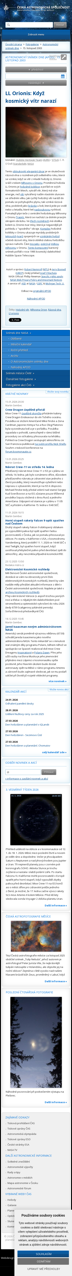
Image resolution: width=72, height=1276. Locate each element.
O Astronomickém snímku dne (29, 361)
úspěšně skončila (31, 413)
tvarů (20, 236)
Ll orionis (14, 313)
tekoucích (11, 236)
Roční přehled (19, 350)
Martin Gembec (13, 405)
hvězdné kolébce (30, 186)
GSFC (40, 283)
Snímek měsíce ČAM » (20, 373)
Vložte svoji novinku (58, 391)
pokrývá (45, 244)
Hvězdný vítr (22, 309)
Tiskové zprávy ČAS (18, 1128)
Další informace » (56, 905)
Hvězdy (11, 1200)
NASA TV (12, 1150)
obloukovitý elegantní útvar (29, 171)
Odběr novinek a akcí (21, 762)
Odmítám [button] (43, 1261)
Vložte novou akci (59, 689)
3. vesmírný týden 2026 (22, 789)
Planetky (12, 1210)
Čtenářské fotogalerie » (21, 379)
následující (34, 83)
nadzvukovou (42, 209)
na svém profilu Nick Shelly (50, 444)
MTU (46, 269)
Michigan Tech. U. (55, 283)
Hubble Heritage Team (29, 160)
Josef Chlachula (48, 273)
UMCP (19, 273)
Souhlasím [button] (43, 1254)
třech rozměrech (39, 221)
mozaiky (35, 244)
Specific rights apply (52, 276)
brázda (32, 205)
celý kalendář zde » (54, 752)
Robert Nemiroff (33, 269)
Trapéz (20, 217)
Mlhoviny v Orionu (31, 183)
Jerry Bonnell (59, 269)
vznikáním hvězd (50, 236)
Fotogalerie (32, 44)
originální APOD (42, 291)
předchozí (37, 69)
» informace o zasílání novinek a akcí (26, 778)
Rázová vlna (54, 309)
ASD (24, 283)
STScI (55, 160)
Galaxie (12, 1205)
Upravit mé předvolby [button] (43, 1269)
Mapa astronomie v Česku (22, 1183)
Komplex (45, 228)
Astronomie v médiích (19, 1177)
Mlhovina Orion (38, 309)
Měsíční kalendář (21, 344)
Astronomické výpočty (20, 1167)
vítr (22, 194)
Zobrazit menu (36, 34)
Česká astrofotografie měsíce (28, 916)
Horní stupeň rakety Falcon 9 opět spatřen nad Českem (34, 522)
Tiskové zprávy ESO (19, 1139)
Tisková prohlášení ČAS (21, 1123)
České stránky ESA (18, 1144)
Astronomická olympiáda (21, 1134)
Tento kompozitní (38, 247)
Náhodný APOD (36, 298)
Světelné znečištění (18, 1161)
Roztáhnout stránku (55, 57)
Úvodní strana (13, 44)
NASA (30, 163)
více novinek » (58, 681)
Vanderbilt (20, 163)
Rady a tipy (13, 1172)
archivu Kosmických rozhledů (22, 592)
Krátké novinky (16, 394)
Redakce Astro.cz (14, 565)
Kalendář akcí (15, 691)
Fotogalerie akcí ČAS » (20, 385)
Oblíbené (16, 338)
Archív (14, 356)
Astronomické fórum (19, 1188)
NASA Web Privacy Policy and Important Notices (36, 280)
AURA (46, 160)
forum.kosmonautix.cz (18, 451)
